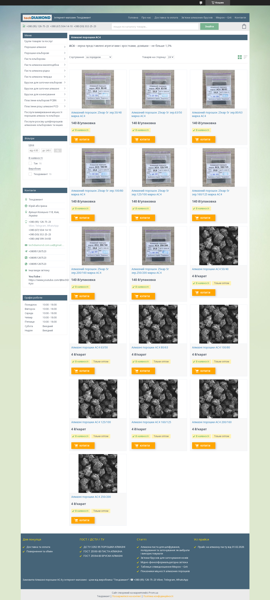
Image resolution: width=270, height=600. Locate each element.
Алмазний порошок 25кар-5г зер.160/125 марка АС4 (210, 192)
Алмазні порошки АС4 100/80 (211, 347)
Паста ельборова (34, 59)
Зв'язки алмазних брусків (197, 17)
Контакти (240, 17)
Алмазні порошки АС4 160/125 (151, 422)
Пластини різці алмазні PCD (41, 106)
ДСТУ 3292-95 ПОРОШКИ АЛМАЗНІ (104, 547)
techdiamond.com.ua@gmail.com (47, 245)
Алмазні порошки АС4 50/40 (210, 269)
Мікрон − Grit (223, 17)
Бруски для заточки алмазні (41, 88)
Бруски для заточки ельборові (43, 82)
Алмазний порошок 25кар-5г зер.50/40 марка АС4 (96, 114)
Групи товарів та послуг (38, 41)
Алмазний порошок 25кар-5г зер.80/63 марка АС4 (217, 114)
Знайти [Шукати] (209, 26)
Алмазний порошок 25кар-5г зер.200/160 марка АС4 (90, 270)
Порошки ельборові (36, 53)
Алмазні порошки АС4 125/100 (91, 422)
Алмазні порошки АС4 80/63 (150, 347)
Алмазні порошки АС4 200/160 (212, 422)
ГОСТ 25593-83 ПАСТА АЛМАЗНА (103, 551)
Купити (85, 139)
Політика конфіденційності (158, 596)
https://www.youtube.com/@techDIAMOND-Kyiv (54, 281)
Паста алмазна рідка (37, 70)
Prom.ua (153, 592)
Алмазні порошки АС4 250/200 (91, 497)
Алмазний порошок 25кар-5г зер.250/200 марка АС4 (150, 270)
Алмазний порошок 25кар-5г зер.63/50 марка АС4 (157, 114)
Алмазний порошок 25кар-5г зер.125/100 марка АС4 (150, 192)
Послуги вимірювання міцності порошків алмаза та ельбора (43, 113)
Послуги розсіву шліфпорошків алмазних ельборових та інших (43, 123)
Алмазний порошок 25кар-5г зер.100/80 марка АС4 (97, 192)
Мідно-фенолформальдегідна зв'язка (164, 562)
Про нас (146, 17)
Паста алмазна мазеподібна (41, 65)
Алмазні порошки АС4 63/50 (89, 347)
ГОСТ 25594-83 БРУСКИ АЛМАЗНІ (103, 556)
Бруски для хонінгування (39, 94)
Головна (133, 17)
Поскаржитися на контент (126, 596)
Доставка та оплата (166, 17)
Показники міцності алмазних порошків (165, 571)
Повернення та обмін (40, 551)
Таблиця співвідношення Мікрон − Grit (164, 566)
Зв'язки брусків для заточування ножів (164, 557)
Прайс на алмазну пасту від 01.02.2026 (221, 547)
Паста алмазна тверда (38, 76)
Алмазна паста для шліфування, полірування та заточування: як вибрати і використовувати (165, 550)
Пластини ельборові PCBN (40, 100)
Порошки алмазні (35, 47)
